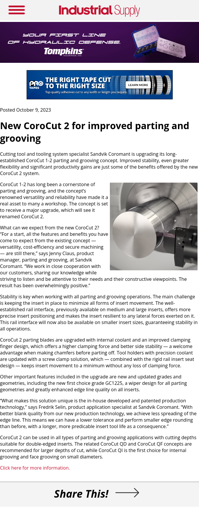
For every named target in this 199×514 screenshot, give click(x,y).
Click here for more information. (35, 468)
